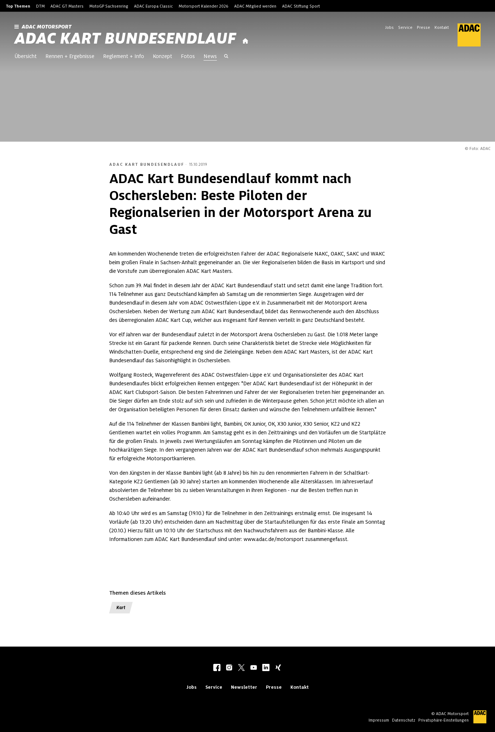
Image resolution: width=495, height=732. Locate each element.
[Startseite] (245, 41)
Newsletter (244, 687)
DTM (40, 6)
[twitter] (241, 668)
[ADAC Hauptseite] (465, 34)
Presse (423, 27)
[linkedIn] (265, 668)
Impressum (379, 720)
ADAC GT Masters (67, 6)
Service (405, 27)
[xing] (278, 668)
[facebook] (216, 668)
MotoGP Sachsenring (108, 6)
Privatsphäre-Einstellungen (443, 720)
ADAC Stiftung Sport (301, 6)
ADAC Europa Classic (153, 6)
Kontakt (441, 27)
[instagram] (229, 668)
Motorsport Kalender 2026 (203, 6)
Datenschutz (403, 720)
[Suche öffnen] (226, 57)
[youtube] (253, 668)
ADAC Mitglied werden (255, 6)
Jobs (389, 27)
